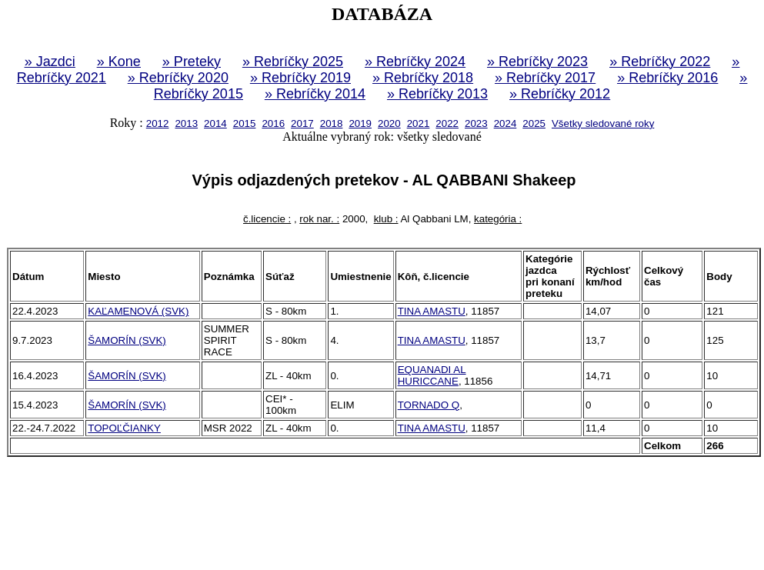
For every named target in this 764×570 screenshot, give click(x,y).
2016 (273, 123)
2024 (505, 123)
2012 (157, 123)
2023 (476, 123)
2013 (186, 123)
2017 (302, 123)
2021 (418, 123)
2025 (533, 123)
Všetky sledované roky (603, 123)
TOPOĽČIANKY (124, 428)
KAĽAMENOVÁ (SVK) (138, 311)
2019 (360, 123)
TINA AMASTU (431, 311)
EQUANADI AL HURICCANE (432, 375)
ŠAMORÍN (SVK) (126, 340)
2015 (244, 123)
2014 (215, 123)
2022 (447, 123)
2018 (331, 123)
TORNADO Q (428, 405)
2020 (389, 123)
